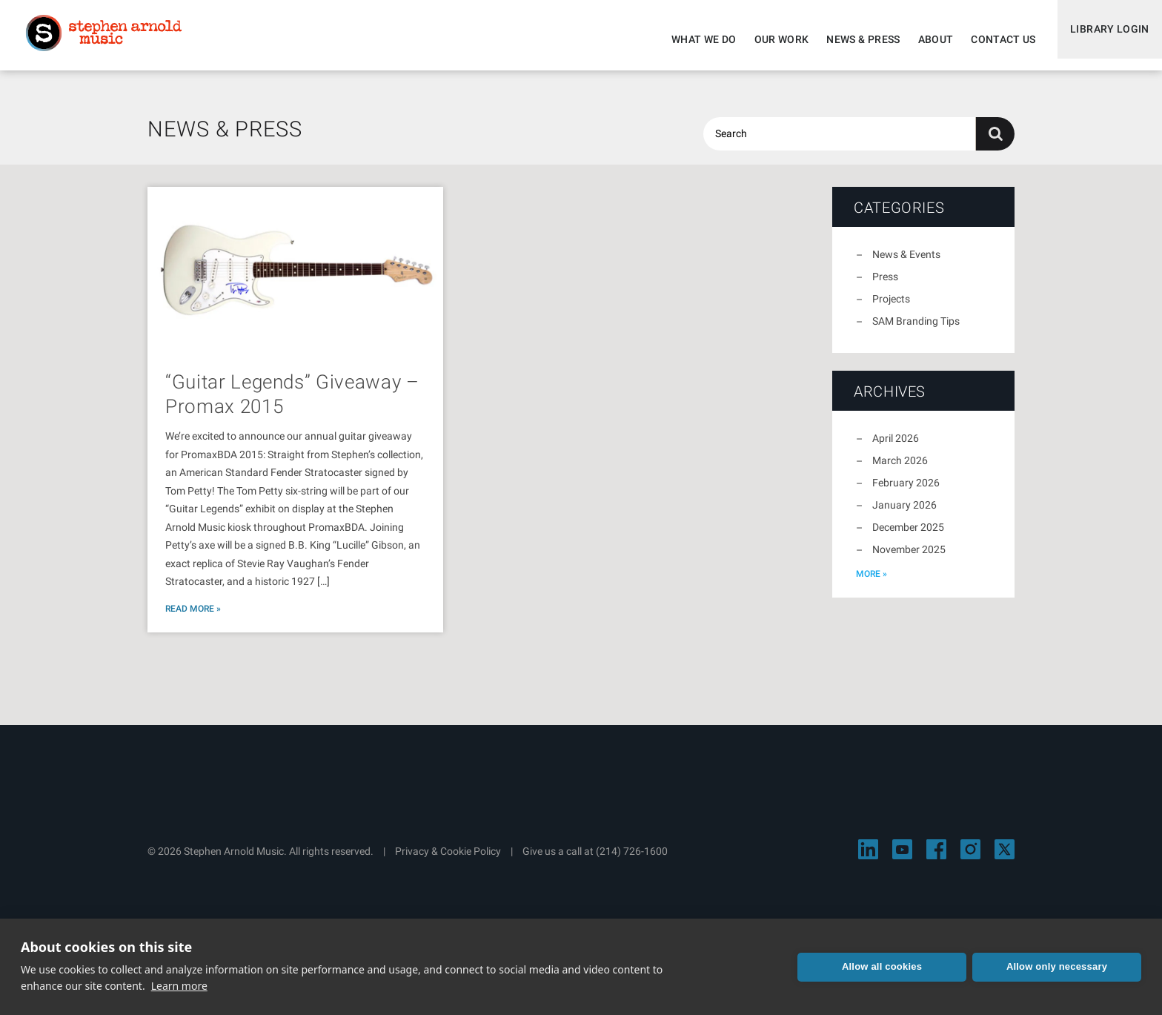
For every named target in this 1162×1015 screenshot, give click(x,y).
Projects (891, 308)
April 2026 (895, 447)
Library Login (1104, 39)
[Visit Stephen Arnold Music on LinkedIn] (868, 858)
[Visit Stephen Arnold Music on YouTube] (902, 858)
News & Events (906, 263)
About (925, 39)
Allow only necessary (1056, 966)
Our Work (771, 39)
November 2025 (909, 558)
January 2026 (904, 514)
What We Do (694, 39)
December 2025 (908, 536)
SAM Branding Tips (916, 330)
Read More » (193, 617)
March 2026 (900, 469)
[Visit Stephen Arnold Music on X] (1005, 858)
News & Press (853, 39)
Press (885, 285)
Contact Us (993, 39)
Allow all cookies (882, 966)
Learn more (179, 986)
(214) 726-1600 (632, 860)
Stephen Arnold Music (113, 40)
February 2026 (906, 491)
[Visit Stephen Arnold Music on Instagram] (970, 858)
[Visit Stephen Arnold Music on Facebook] (936, 858)
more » (871, 583)
